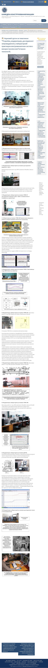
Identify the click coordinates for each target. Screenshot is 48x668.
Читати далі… (40, 66)
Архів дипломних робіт (21, 663)
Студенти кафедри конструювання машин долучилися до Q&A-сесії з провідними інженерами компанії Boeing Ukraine (41, 167)
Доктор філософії (9, 661)
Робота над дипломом (32, 661)
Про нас (9, 24)
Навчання (21, 24)
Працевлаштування (31, 24)
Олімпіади (41, 661)
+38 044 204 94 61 (7, 1)
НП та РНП (19, 660)
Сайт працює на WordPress (16, 666)
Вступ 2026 (41, 1)
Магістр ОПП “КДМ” (38, 660)
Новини (4, 24)
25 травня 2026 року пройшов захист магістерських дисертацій (41, 46)
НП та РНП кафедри (32, 663)
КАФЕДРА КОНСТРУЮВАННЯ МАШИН (18, 14)
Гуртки (25, 30)
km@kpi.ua (17, 1)
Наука (39, 24)
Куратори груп (17, 661)
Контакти (13, 27)
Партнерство (5, 27)
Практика (24, 661)
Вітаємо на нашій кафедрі (28, 1)
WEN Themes (35, 666)
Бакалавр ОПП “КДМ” (27, 660)
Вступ (15, 24)
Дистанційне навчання (10, 660)
